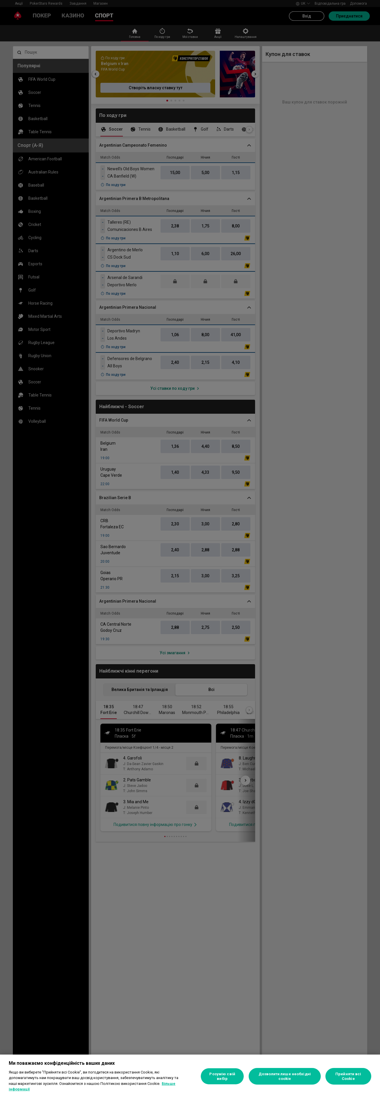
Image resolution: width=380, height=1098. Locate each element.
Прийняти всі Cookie (348, 1076)
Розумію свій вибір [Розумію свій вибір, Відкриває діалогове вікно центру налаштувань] (222, 1076)
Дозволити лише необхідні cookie (285, 1076)
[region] (190, 1076)
